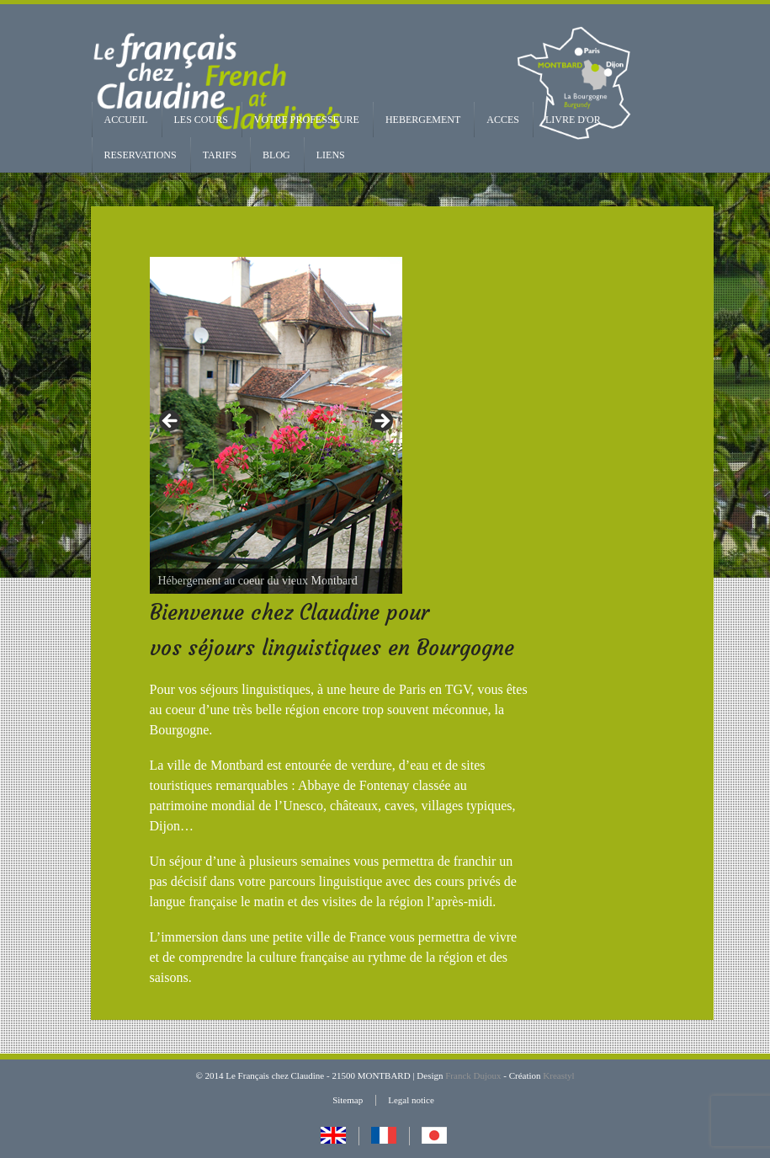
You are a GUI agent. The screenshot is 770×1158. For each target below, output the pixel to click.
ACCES (502, 119)
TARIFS (219, 155)
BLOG (276, 155)
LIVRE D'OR (573, 119)
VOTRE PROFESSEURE (306, 119)
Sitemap (347, 1100)
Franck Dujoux (473, 1075)
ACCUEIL (126, 119)
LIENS (330, 155)
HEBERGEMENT (422, 119)
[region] (276, 426)
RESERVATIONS (140, 155)
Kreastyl (558, 1075)
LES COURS (201, 119)
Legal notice (411, 1100)
